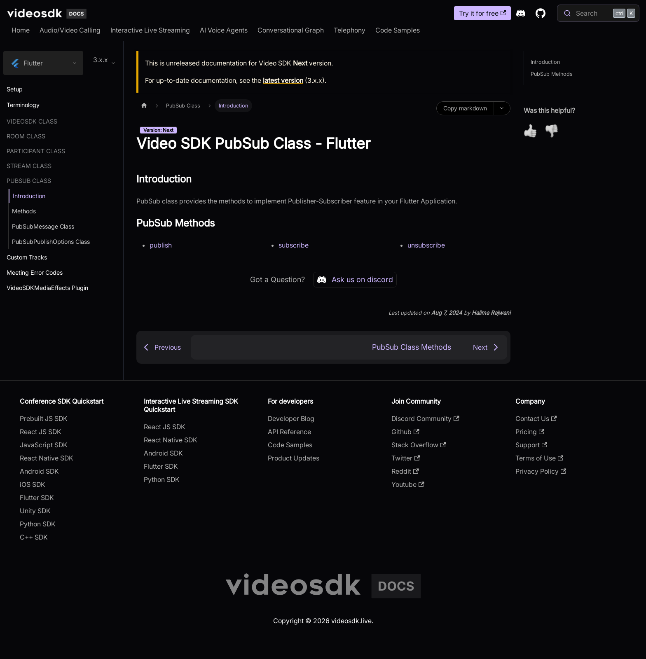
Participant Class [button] (36, 150)
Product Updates (293, 458)
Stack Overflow (418, 445)
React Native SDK (46, 458)
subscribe (294, 245)
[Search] (598, 13)
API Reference (289, 432)
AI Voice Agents (224, 30)
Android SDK (39, 471)
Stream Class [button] (29, 165)
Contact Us (536, 418)
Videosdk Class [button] (32, 121)
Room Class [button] (26, 136)
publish (161, 245)
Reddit (405, 471)
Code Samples (397, 30)
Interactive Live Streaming (150, 30)
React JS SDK (40, 432)
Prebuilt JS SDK (44, 418)
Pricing (529, 432)
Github (405, 432)
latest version (283, 80)
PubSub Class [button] (29, 180)
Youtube (407, 484)
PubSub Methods (552, 74)
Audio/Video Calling (70, 30)
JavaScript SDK (44, 445)
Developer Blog (291, 418)
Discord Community (425, 418)
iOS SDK (32, 484)
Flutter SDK (37, 497)
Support (531, 445)
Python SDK (38, 524)
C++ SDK (34, 537)
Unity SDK (35, 511)
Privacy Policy (540, 471)
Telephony (349, 30)
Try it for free (482, 13)
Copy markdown (465, 108)
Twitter (405, 458)
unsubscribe (426, 245)
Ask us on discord (355, 279)
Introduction (545, 62)
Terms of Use (539, 458)
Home (21, 30)
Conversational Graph (290, 30)
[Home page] (144, 105)
